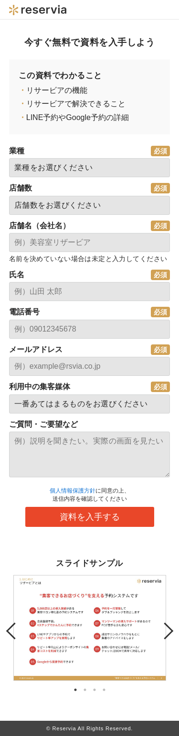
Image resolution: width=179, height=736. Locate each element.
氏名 (16, 275)
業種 (16, 151)
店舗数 (20, 188)
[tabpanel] (89, 628)
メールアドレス (36, 349)
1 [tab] (75, 690)
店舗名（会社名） (39, 226)
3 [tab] (94, 690)
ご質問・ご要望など (43, 424)
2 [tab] (85, 690)
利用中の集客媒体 (39, 387)
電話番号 (24, 312)
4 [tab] (104, 690)
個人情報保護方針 (72, 490)
